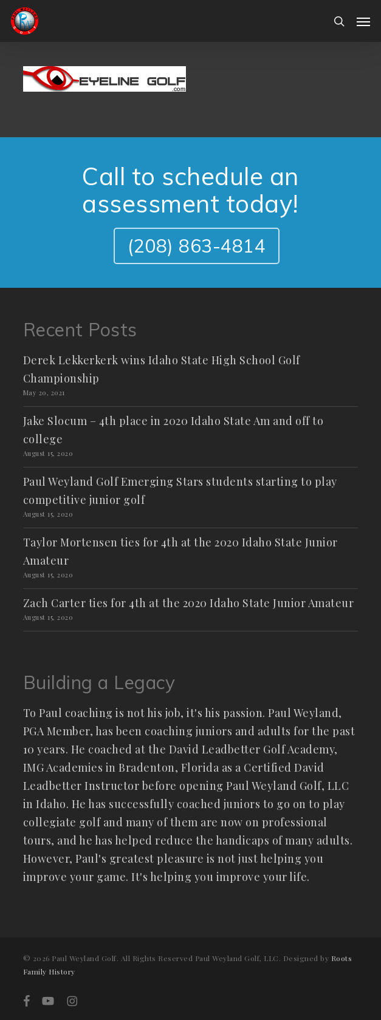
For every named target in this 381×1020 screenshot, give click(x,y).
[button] (363, 21)
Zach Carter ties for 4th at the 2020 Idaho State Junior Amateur (188, 603)
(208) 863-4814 (197, 245)
